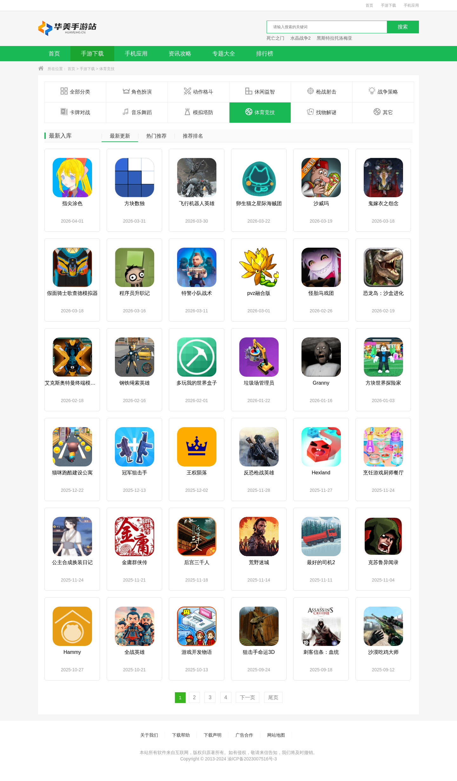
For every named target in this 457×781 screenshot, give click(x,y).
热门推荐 (156, 136)
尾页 (273, 697)
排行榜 (264, 53)
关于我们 (149, 735)
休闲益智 (260, 91)
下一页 (247, 697)
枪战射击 (321, 91)
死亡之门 (275, 38)
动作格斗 (198, 91)
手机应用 (411, 5)
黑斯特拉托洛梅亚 (334, 38)
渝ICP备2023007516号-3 (252, 758)
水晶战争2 (300, 38)
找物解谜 (321, 112)
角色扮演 (137, 91)
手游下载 (388, 5)
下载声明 (213, 735)
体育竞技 (107, 69)
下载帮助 (181, 735)
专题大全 (223, 53)
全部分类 (75, 91)
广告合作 (244, 735)
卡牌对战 (75, 112)
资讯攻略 (180, 53)
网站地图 (276, 735)
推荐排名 (193, 136)
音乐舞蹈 (137, 112)
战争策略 (383, 91)
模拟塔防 (198, 112)
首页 (369, 5)
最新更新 (120, 136)
